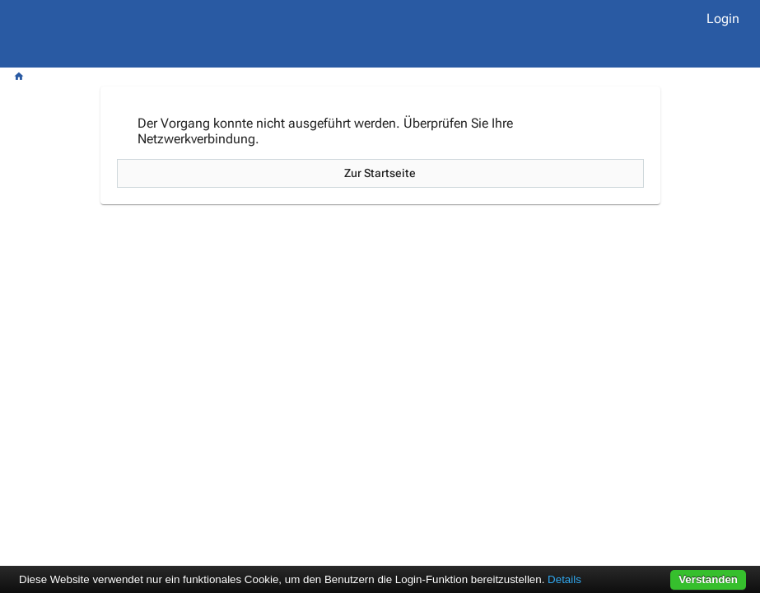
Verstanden (708, 579)
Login (722, 18)
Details (564, 579)
